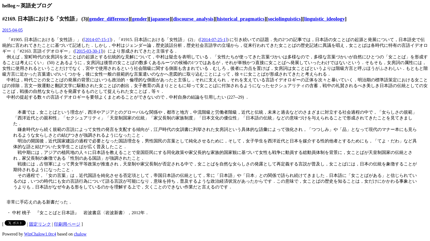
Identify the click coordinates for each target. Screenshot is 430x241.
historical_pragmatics (241, 19)
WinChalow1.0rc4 (40, 234)
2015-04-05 (12, 30)
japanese (160, 19)
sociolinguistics (284, 19)
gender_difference (109, 19)
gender (139, 19)
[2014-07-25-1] (213, 39)
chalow (80, 234)
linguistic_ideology (324, 19)
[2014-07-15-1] (97, 39)
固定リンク (40, 224)
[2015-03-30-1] (88, 51)
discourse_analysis (193, 19)
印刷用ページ (67, 224)
